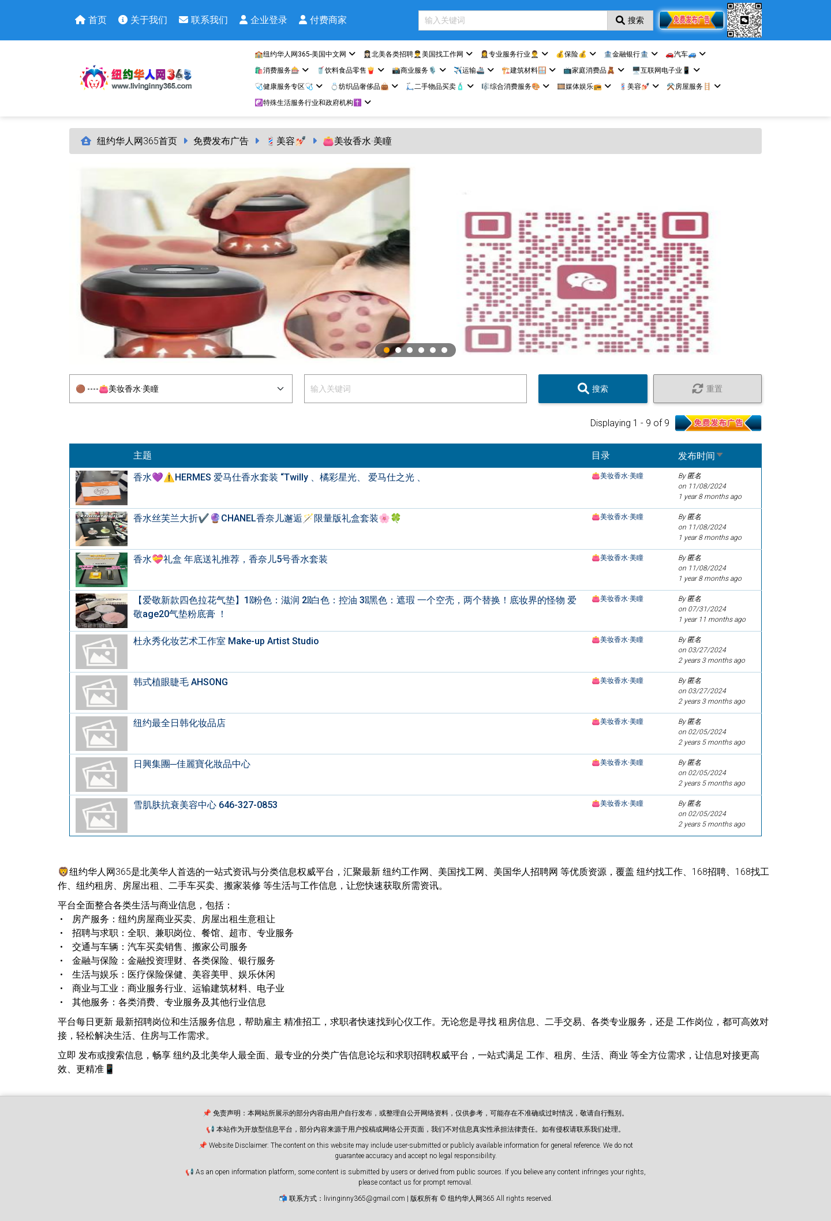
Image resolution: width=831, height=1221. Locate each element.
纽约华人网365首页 (137, 141)
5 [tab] (433, 350)
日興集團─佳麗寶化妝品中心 (191, 763)
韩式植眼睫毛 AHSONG (180, 682)
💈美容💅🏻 (285, 141)
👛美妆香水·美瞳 (357, 141)
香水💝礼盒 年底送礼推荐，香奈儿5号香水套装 (230, 559)
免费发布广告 (221, 141)
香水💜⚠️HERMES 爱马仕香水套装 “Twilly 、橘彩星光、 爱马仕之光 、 (279, 477)
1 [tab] (387, 350)
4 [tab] (421, 350)
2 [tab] (398, 350)
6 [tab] (444, 350)
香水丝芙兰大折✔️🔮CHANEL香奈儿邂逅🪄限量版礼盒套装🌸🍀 (267, 518)
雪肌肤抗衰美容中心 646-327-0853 (205, 804)
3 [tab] (410, 350)
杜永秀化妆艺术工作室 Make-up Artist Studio (226, 641)
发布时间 (701, 455)
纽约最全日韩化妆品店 (179, 722)
